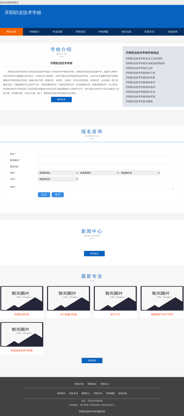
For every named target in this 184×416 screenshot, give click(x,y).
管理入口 (105, 384)
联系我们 (92, 384)
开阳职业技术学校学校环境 (140, 96)
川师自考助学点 (107, 405)
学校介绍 (79, 384)
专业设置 (57, 31)
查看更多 (61, 99)
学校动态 (80, 31)
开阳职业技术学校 (23, 12)
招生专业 (73, 393)
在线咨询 (172, 31)
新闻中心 (86, 393)
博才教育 (84, 405)
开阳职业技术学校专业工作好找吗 (144, 58)
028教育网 (94, 405)
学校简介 (34, 31)
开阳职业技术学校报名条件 (140, 82)
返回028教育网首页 (9, 2)
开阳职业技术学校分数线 (139, 101)
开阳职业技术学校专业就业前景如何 (145, 63)
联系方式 (149, 31)
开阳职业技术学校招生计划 (140, 73)
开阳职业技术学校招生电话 (140, 87)
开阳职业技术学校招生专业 (140, 92)
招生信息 (126, 31)
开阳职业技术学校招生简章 (140, 77)
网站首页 (11, 31)
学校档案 (103, 31)
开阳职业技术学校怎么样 (139, 68)
